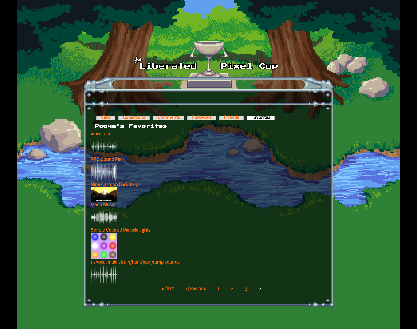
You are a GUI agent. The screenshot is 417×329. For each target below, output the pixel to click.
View (106, 118)
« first (168, 289)
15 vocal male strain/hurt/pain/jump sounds (135, 262)
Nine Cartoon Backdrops (115, 185)
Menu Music (103, 205)
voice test (100, 134)
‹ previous (195, 289)
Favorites (263, 118)
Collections (134, 118)
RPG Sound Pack (108, 160)
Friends (231, 118)
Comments (168, 118)
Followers (202, 118)
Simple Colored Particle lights (121, 230)
